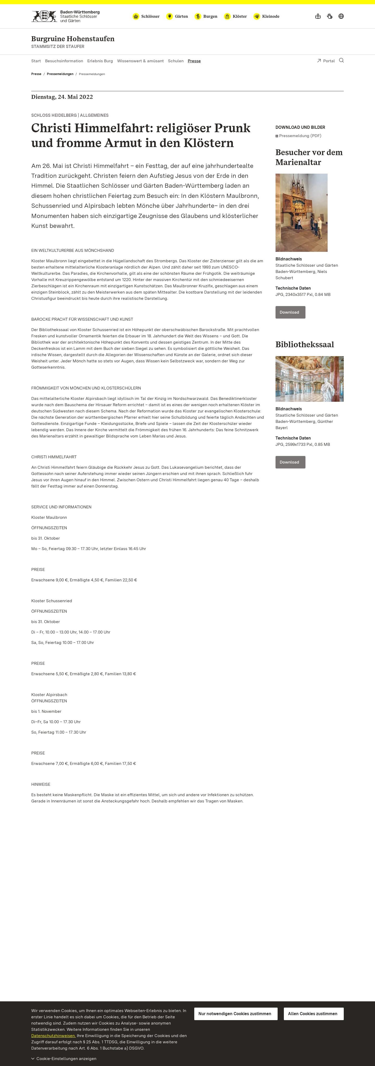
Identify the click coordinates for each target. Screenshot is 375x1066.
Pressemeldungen (60, 74)
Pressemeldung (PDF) (300, 135)
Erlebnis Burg (100, 60)
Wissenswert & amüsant (140, 60)
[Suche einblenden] (341, 60)
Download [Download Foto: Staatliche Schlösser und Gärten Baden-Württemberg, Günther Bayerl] (289, 462)
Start (36, 60)
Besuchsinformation (64, 60)
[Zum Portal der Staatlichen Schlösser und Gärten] (65, 16)
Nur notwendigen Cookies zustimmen (234, 1013)
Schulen (176, 60)
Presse (194, 60)
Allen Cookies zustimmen (313, 1013)
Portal (326, 61)
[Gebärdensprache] (329, 16)
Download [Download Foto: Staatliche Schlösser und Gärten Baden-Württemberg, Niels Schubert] (289, 312)
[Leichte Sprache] (318, 16)
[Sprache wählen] (341, 16)
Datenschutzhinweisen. (53, 1035)
